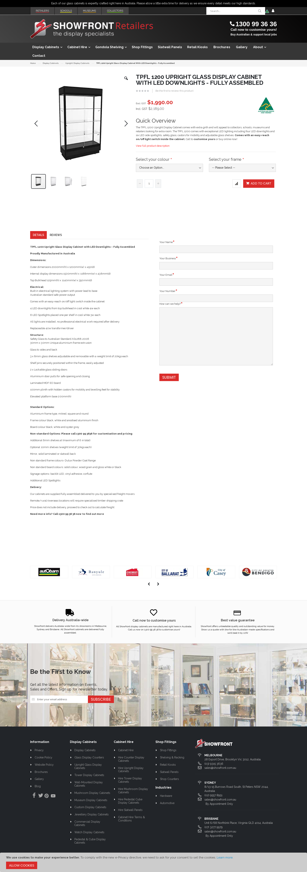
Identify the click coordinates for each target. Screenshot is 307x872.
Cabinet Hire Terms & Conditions (131, 820)
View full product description (153, 145)
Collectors (115, 10)
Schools (66, 10)
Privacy (39, 751)
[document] (153, 862)
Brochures (41, 773)
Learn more (225, 857)
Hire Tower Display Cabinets (130, 781)
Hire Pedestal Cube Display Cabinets (130, 802)
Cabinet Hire (126, 751)
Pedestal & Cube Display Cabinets (90, 842)
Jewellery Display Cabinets (91, 815)
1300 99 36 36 (256, 24)
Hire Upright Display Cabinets (131, 771)
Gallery (39, 780)
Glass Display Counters (89, 758)
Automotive (167, 804)
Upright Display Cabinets (77, 63)
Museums (89, 10)
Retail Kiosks (168, 766)
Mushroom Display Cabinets (92, 794)
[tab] (38, 236)
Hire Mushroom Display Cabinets (133, 792)
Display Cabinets (51, 63)
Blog (38, 787)
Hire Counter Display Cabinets (131, 760)
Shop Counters (169, 780)
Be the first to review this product (174, 90)
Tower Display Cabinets (89, 776)
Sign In (273, 11)
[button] (126, 81)
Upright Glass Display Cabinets (88, 767)
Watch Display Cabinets (89, 833)
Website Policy (44, 766)
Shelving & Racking (172, 758)
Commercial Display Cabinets (87, 824)
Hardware (166, 797)
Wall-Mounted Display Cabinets (88, 785)
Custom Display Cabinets (90, 808)
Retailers (42, 10)
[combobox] (235, 11)
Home (33, 63)
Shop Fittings (168, 751)
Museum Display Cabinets (90, 801)
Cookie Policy (43, 758)
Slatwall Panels (169, 773)
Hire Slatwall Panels (130, 811)
